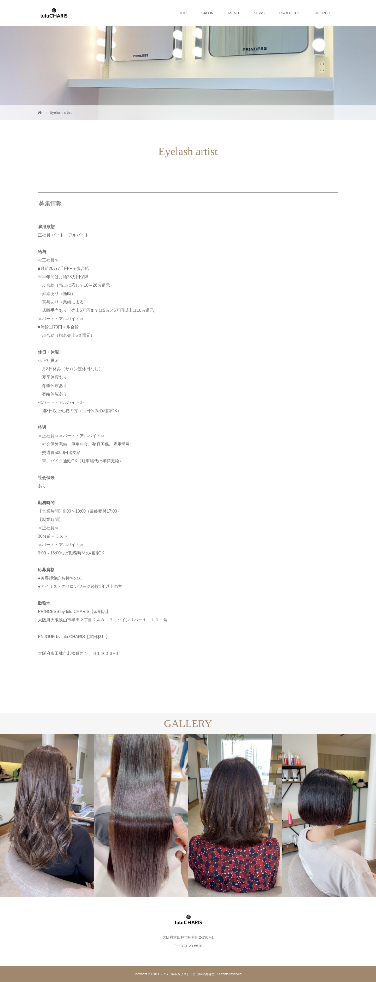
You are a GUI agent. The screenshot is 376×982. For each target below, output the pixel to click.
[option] (47, 815)
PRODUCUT (289, 13)
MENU (233, 13)
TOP (183, 13)
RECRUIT (323, 13)
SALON (207, 13)
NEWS (259, 13)
